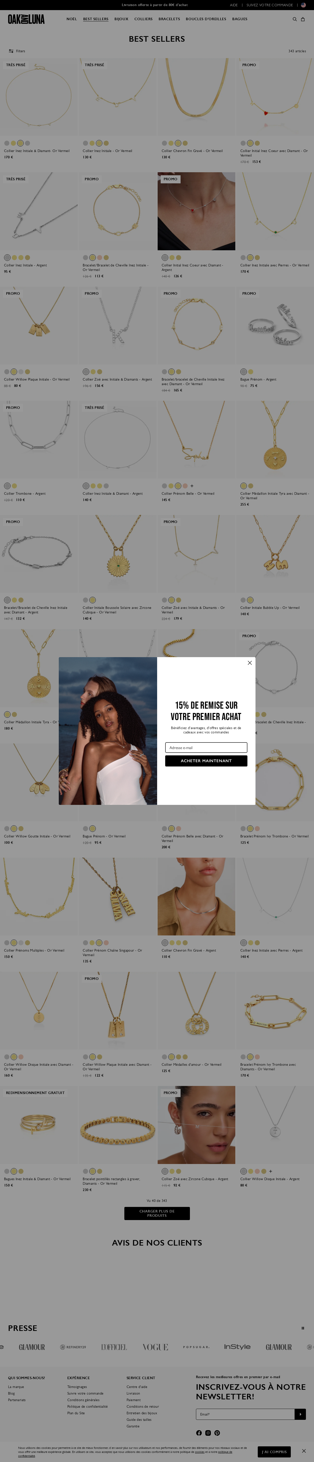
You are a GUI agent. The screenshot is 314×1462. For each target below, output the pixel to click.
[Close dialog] (249, 662)
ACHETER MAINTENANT (206, 760)
